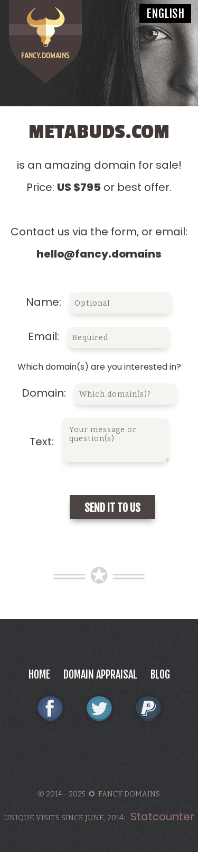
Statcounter (162, 816)
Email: (99, 336)
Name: (99, 302)
